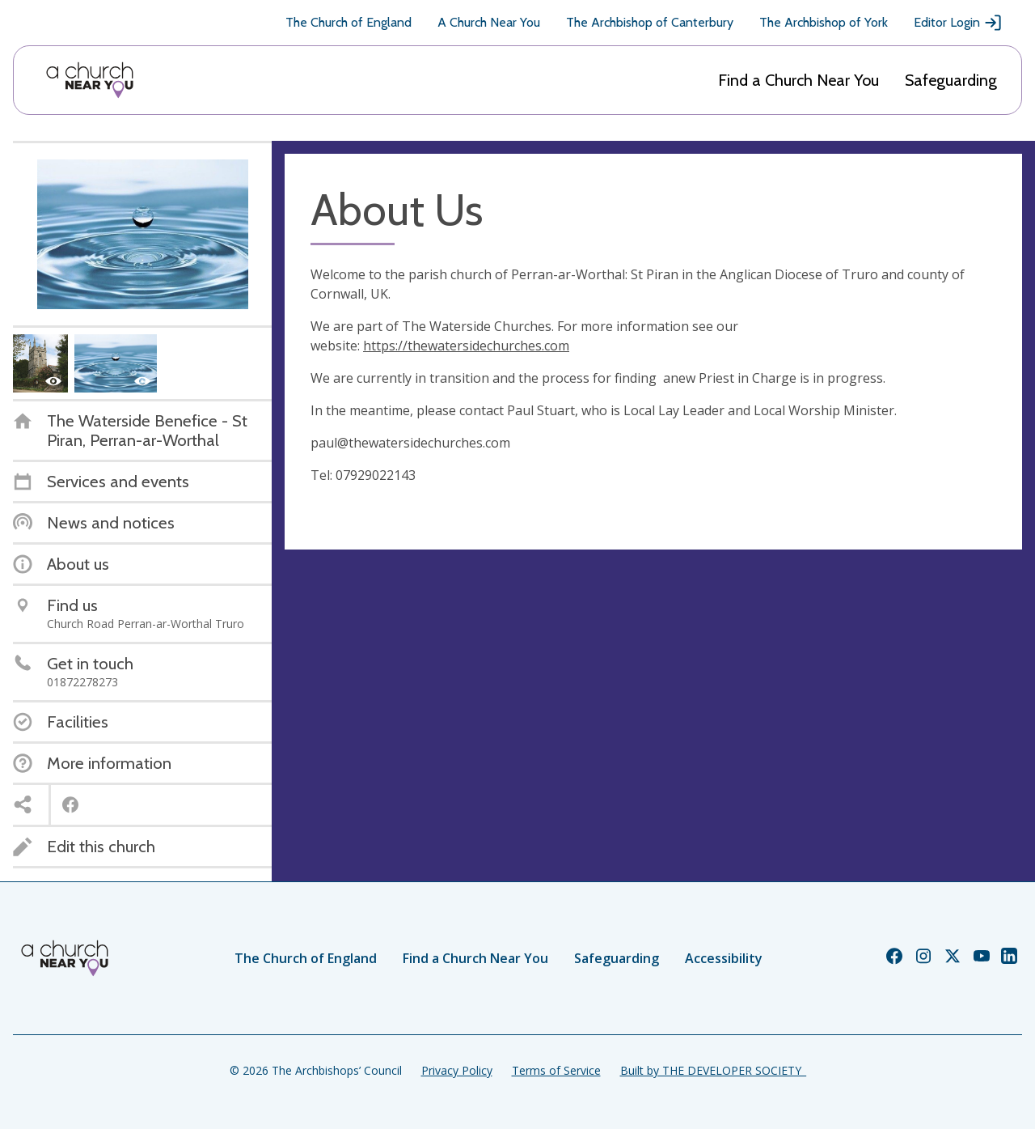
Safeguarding (951, 80)
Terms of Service (556, 1070)
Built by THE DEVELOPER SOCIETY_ (713, 1070)
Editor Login (958, 22)
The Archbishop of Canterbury (649, 22)
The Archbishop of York (823, 22)
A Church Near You (488, 22)
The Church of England (348, 22)
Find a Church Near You (798, 80)
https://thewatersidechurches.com (466, 345)
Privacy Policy (456, 1070)
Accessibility (724, 958)
